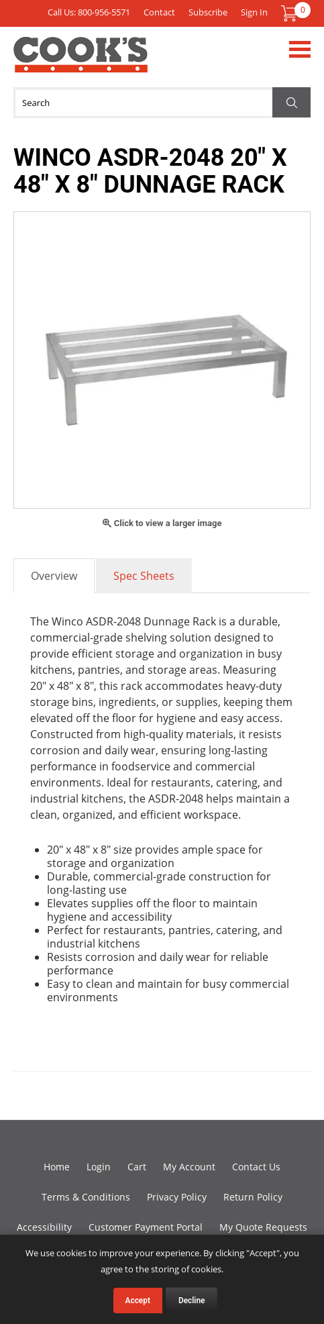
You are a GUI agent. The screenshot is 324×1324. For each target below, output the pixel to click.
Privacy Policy (177, 1196)
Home (57, 1166)
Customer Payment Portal (146, 1227)
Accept (137, 1300)
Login (99, 1166)
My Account (189, 1166)
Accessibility (44, 1227)
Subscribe (207, 12)
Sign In (254, 12)
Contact (159, 12)
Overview (54, 575)
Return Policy (252, 1196)
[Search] (162, 102)
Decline (191, 1300)
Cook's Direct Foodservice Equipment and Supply (80, 62)
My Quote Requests (263, 1227)
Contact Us (256, 1166)
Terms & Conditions (86, 1196)
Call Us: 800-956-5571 (89, 12)
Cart (136, 1166)
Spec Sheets (143, 575)
